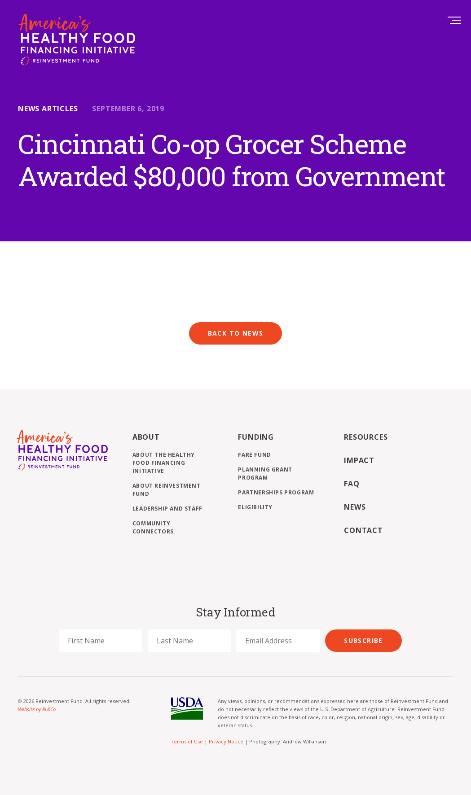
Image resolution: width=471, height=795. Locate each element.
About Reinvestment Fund (166, 490)
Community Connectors (153, 527)
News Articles (48, 109)
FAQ (351, 484)
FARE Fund (254, 455)
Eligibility (255, 507)
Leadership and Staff (167, 508)
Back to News (236, 333)
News (354, 507)
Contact (363, 530)
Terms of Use (187, 741)
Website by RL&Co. (37, 709)
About (146, 437)
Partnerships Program (276, 492)
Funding (256, 437)
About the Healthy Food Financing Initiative (163, 463)
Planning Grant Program (265, 473)
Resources (365, 437)
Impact (359, 460)
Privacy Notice (226, 741)
